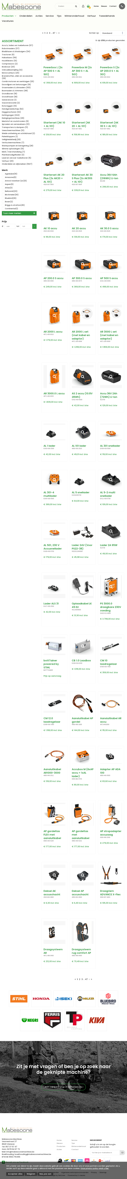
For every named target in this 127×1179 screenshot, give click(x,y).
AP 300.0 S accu (82, 278)
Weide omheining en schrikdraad (18, 133)
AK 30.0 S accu (109, 228)
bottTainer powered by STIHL (51, 664)
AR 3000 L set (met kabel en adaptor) (109, 335)
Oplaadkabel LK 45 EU (82, 605)
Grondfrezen (9, 96)
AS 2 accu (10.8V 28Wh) (82, 395)
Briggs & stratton (13, 205)
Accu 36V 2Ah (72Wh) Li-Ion (108, 395)
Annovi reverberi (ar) (14, 181)
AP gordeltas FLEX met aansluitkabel (52, 834)
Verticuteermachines (13, 142)
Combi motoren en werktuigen (18, 81)
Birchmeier (10, 194)
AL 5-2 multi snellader (107, 494)
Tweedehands (107, 15)
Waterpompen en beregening (17, 145)
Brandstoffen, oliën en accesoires (17, 77)
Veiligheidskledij (11, 139)
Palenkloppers (10, 136)
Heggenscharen (11, 112)
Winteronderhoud (74, 15)
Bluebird (9, 198)
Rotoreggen (9, 106)
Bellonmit (9, 191)
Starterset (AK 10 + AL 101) (54, 124)
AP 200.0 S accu (53, 278)
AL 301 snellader (110, 446)
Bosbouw (8, 67)
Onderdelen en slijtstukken (17, 164)
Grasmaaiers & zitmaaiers (16, 87)
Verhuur (91, 15)
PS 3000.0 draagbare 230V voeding (110, 607)
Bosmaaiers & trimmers (15, 90)
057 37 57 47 (11, 1146)
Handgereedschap (12, 109)
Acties (39, 15)
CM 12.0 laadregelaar (52, 720)
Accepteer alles (15, 1174)
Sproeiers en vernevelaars (16, 124)
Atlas (7, 187)
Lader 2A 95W (108, 545)
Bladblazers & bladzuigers (16, 51)
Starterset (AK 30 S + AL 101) (109, 124)
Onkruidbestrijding (12, 70)
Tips (59, 15)
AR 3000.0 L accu (54, 393)
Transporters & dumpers (15, 127)
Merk (5, 170)
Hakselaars (9, 57)
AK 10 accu (50, 228)
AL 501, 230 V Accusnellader (53, 546)
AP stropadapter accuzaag (110, 832)
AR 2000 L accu (53, 331)
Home (96, 6)
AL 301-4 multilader (50, 494)
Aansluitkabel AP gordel (82, 720)
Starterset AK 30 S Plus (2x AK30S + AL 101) (82, 178)
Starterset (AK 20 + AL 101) (81, 124)
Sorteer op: (94, 33)
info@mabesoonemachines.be (20, 1152)
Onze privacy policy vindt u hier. (94, 1168)
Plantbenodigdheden (13, 155)
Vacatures (8, 21)
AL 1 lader (49, 446)
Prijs (4, 221)
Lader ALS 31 (51, 603)
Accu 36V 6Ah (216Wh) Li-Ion (109, 176)
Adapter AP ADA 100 (110, 771)
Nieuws (104, 6)
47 (54, 33)
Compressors (10, 64)
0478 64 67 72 (13, 1149)
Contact (112, 6)
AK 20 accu (79, 228)
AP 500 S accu (109, 278)
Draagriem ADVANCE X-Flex (110, 892)
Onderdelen (25, 15)
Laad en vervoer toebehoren (16, 158)
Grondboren (9, 93)
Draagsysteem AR (53, 951)
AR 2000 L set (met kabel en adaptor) (81, 335)
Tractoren (8, 54)
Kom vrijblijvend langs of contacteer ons (63, 1087)
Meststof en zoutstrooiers (15, 121)
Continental (10, 208)
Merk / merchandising (13, 152)
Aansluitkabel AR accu (110, 720)
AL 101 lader (79, 446)
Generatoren (9, 100)
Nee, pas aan (45, 1174)
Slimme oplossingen (13, 148)
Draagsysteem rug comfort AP (81, 951)
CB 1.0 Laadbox (81, 660)
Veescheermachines (13, 130)
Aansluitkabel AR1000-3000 (52, 771)
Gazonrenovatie (11, 103)
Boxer (7, 201)
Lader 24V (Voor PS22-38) (82, 546)
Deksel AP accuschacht (80, 892)
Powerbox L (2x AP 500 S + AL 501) (53, 71)
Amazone (9, 177)
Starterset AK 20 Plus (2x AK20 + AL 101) (54, 178)
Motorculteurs (10, 73)
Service (50, 15)
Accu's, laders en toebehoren (17, 45)
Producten (8, 15)
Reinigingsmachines (13, 118)
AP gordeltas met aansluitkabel (80, 834)
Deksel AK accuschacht (52, 892)
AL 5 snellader (80, 492)
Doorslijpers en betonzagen (16, 84)
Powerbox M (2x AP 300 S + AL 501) (82, 71)
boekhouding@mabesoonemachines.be (33, 1154)
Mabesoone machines (17, 1130)
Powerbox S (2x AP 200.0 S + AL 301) (109, 71)
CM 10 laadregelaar (108, 662)
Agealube (9, 174)
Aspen (8, 184)
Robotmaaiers (10, 48)
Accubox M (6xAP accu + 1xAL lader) (83, 773)
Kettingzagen (11, 115)
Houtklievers (9, 60)
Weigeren (31, 1174)
